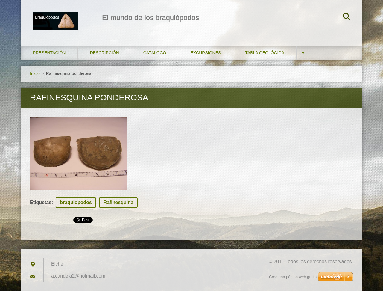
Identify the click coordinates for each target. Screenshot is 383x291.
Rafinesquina (118, 202)
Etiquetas (40, 202)
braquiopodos (76, 202)
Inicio (35, 73)
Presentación (49, 52)
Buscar (346, 17)
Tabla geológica (264, 52)
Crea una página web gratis (293, 277)
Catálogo (154, 52)
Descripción (104, 52)
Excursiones (205, 52)
